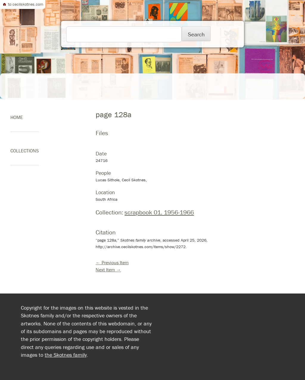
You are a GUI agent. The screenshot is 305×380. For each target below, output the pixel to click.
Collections (24, 151)
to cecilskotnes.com (22, 4)
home (16, 117)
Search (196, 34)
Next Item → (108, 270)
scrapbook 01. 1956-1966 (159, 212)
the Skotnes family (66, 354)
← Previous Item (112, 262)
